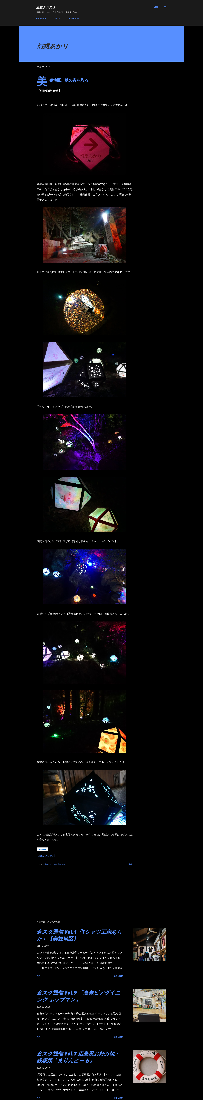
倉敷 (55, 864)
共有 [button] (131, 864)
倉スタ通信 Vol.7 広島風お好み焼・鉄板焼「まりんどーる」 (78, 1057)
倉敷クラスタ (45, 7)
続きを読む (118, 975)
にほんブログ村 (46, 855)
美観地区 (61, 864)
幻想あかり (47, 864)
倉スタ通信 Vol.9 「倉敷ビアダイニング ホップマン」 (78, 996)
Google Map (73, 18)
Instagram (41, 18)
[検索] (156, 7)
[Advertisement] (80, 888)
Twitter (56, 18)
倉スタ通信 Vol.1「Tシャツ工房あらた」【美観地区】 (79, 935)
